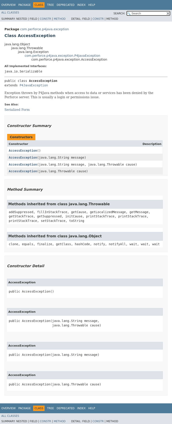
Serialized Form (17, 109)
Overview (8, 5)
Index (81, 5)
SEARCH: (119, 13)
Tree (50, 5)
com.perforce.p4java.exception (44, 29)
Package (24, 5)
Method (60, 18)
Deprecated (66, 5)
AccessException (23, 150)
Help (91, 5)
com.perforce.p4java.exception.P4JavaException (62, 55)
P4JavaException (33, 85)
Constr (45, 18)
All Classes (10, 12)
